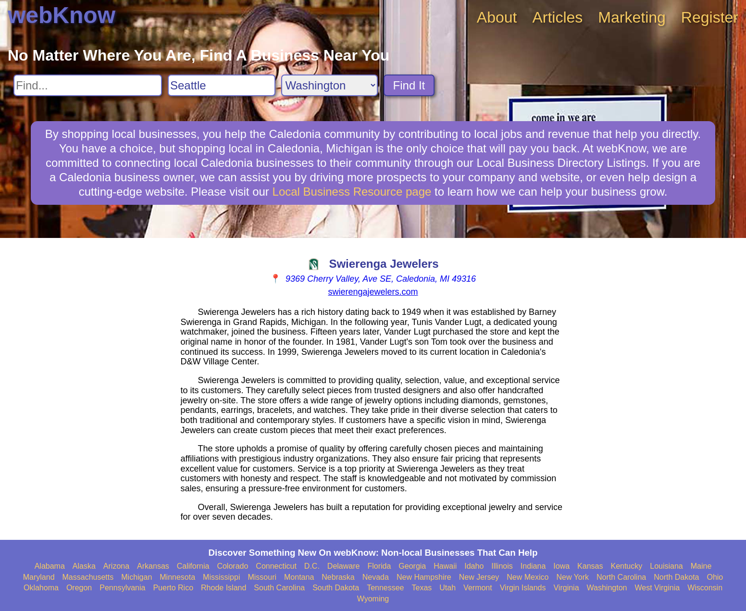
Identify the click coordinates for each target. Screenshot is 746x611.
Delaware (343, 566)
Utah (447, 588)
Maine (701, 566)
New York (572, 577)
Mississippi (221, 577)
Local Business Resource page (352, 191)
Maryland (39, 577)
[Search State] (329, 85)
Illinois (501, 566)
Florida (379, 566)
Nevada (375, 577)
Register (709, 17)
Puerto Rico (173, 588)
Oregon (79, 588)
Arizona (116, 566)
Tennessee (385, 588)
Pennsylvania (122, 588)
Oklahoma (41, 588)
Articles (557, 17)
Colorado (232, 566)
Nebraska (338, 577)
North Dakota (676, 577)
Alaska (84, 566)
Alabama (50, 566)
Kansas (590, 566)
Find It (409, 85)
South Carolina (279, 588)
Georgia (412, 566)
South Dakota (335, 588)
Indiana (533, 566)
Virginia (566, 588)
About (497, 17)
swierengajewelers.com (373, 292)
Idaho (474, 566)
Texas (422, 588)
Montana (299, 577)
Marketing (632, 17)
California (193, 566)
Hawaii (445, 566)
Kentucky (626, 566)
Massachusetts (88, 577)
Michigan (136, 577)
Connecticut (276, 566)
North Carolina (621, 577)
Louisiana (666, 566)
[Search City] (221, 85)
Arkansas (153, 566)
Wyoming (373, 599)
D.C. (312, 566)
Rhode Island (223, 588)
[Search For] (87, 85)
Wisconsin (704, 588)
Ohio (715, 577)
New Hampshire (424, 577)
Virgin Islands (523, 588)
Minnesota (177, 577)
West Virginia (657, 588)
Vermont (477, 588)
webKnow (61, 15)
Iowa (561, 566)
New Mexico (527, 577)
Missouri (262, 577)
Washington (607, 588)
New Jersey (479, 577)
